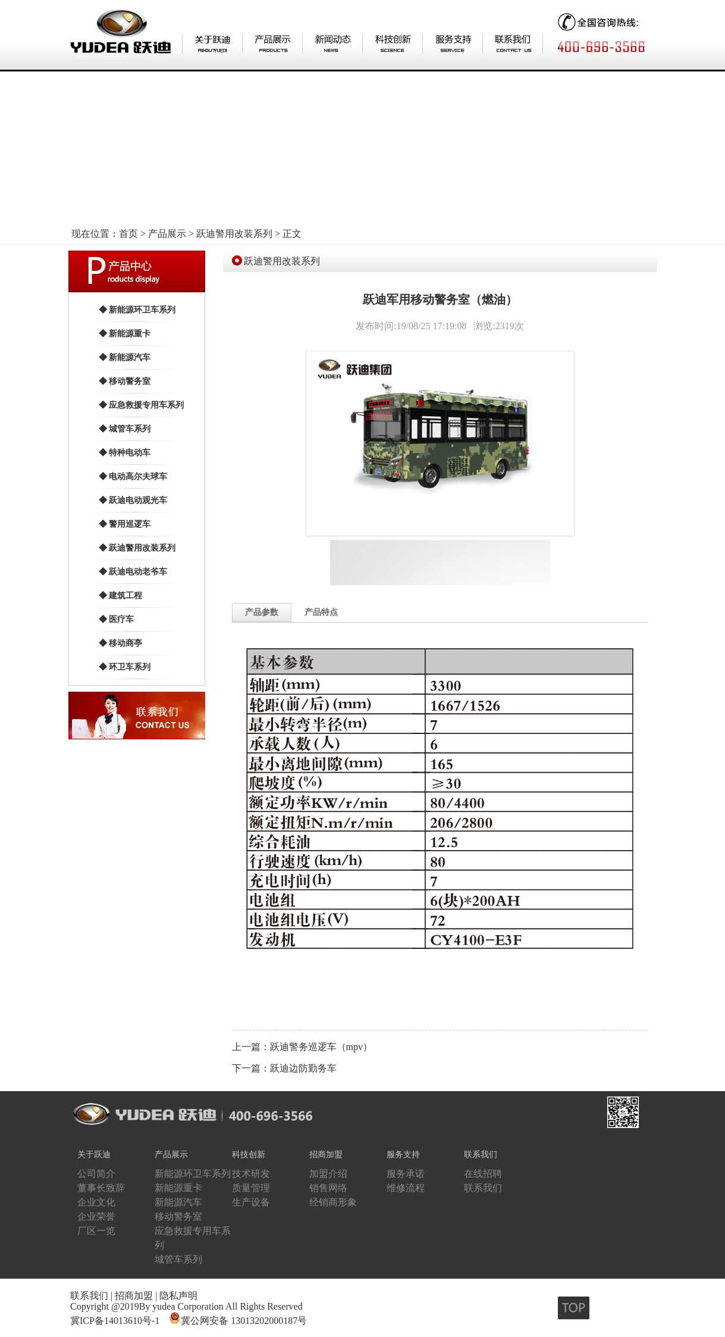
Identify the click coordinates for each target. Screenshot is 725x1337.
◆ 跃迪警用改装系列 (137, 547)
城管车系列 (178, 1259)
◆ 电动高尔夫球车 (133, 476)
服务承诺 (406, 1174)
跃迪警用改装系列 (234, 234)
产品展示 (167, 234)
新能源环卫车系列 (193, 1174)
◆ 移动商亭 (121, 643)
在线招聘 (483, 1174)
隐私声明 (178, 1296)
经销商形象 (333, 1202)
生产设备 (251, 1202)
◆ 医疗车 (116, 619)
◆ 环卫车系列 (125, 667)
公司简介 (96, 1174)
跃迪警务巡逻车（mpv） (321, 1047)
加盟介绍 (328, 1174)
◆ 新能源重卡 (125, 333)
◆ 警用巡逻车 (125, 524)
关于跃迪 (94, 1154)
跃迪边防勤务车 (303, 1068)
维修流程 (406, 1188)
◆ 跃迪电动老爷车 (133, 571)
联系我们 (480, 1154)
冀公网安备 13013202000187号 (244, 1321)
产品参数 (261, 612)
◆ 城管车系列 (125, 428)
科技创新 (248, 1154)
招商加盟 (326, 1154)
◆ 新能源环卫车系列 (137, 309)
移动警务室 (178, 1216)
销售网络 (328, 1188)
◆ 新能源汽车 (125, 357)
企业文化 (96, 1202)
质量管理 (251, 1188)
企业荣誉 (96, 1216)
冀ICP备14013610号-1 (114, 1321)
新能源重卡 (178, 1188)
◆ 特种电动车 (125, 452)
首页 (128, 234)
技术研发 (251, 1174)
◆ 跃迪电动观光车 (133, 500)
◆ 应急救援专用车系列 (141, 405)
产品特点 (321, 612)
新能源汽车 (178, 1202)
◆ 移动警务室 (125, 381)
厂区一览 (96, 1231)
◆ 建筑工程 (121, 595)
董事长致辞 (101, 1188)
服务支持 (403, 1154)
